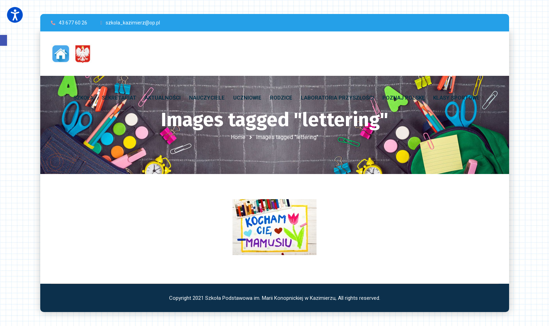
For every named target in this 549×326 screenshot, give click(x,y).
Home (238, 137)
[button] (3, 40)
